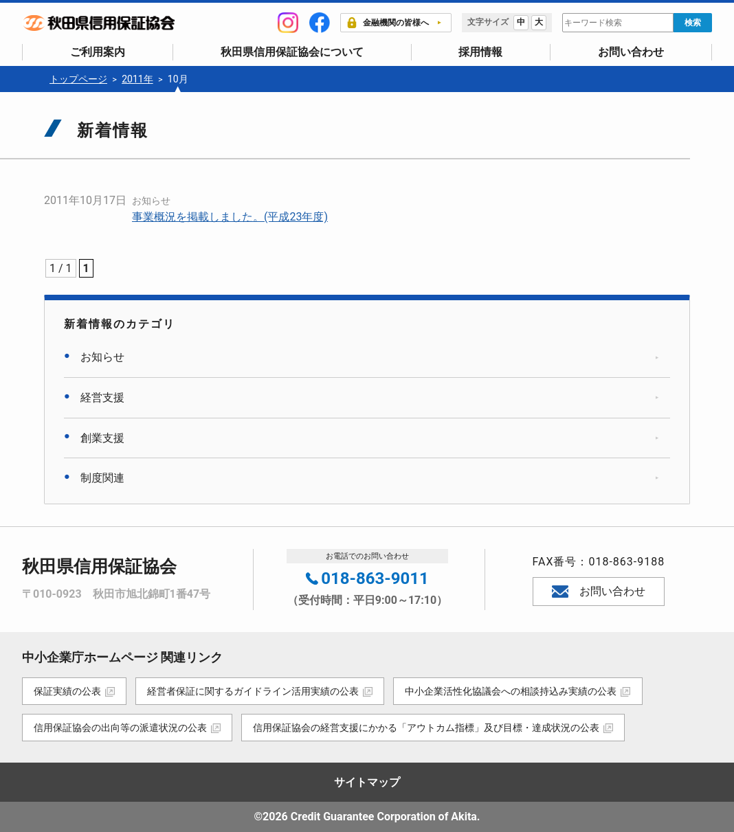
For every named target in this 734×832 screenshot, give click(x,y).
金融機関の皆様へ (387, 22)
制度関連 (102, 477)
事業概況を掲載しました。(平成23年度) (230, 216)
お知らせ (151, 200)
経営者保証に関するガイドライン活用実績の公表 (254, 691)
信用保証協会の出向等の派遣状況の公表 (120, 727)
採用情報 (480, 51)
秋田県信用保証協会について (292, 51)
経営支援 (102, 397)
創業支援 (102, 438)
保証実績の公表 (67, 691)
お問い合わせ (631, 51)
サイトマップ (367, 782)
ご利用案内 (97, 51)
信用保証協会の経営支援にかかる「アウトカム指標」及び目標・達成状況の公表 (427, 727)
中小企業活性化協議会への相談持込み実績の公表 (513, 691)
